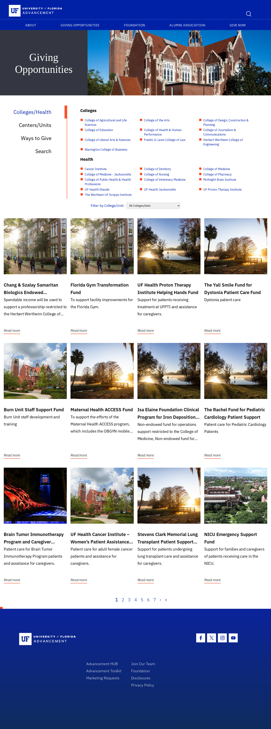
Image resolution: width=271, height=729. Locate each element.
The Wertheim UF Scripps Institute (108, 195)
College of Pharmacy (217, 174)
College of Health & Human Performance (163, 132)
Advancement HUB (102, 663)
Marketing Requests (103, 677)
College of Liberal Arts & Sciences (108, 140)
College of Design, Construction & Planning (226, 122)
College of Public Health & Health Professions (108, 182)
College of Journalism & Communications (219, 132)
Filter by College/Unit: (108, 205)
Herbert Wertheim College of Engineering (223, 142)
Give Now (238, 25)
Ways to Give (36, 138)
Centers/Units (35, 125)
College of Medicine (216, 169)
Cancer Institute (96, 169)
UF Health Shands (97, 189)
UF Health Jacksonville (160, 189)
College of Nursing (156, 174)
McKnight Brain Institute (219, 179)
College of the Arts (157, 120)
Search (43, 151)
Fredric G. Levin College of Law (164, 140)
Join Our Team (143, 663)
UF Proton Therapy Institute (222, 189)
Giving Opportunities (80, 25)
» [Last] (166, 600)
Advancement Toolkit (103, 670)
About (30, 25)
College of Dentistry (157, 169)
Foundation (134, 25)
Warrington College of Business (106, 149)
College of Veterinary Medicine (165, 179)
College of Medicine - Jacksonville (108, 174)
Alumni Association (187, 25)
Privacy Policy (142, 685)
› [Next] (160, 600)
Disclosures (140, 677)
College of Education (99, 130)
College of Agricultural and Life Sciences (106, 122)
